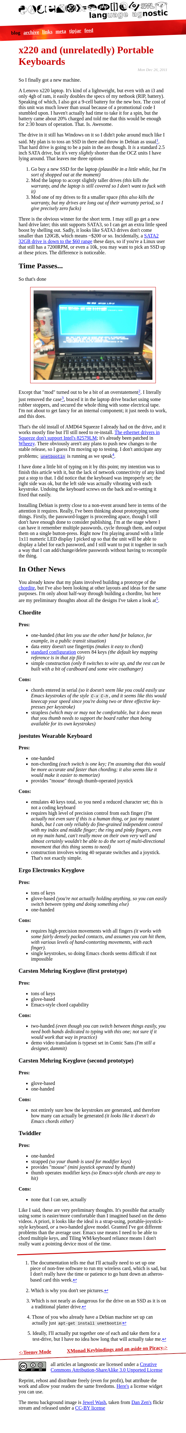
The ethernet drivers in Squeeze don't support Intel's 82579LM (89, 435)
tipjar (75, 30)
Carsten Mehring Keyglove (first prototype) (73, 970)
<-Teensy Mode (35, 1352)
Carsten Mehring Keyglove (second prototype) (76, 1060)
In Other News (42, 569)
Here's (123, 1386)
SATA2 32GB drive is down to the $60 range (89, 238)
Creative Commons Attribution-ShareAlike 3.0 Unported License (107, 1367)
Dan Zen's (142, 1402)
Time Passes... (41, 266)
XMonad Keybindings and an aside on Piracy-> (117, 1349)
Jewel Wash (94, 1402)
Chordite (30, 612)
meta (60, 31)
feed (88, 30)
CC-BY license (90, 1408)
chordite (27, 587)
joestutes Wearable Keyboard (55, 736)
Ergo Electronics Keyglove (52, 870)
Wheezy (27, 443)
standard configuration (53, 652)
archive (31, 32)
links (47, 31)
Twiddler (30, 1133)
